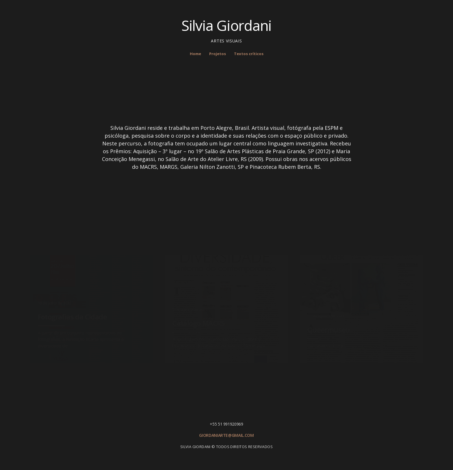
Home (195, 53)
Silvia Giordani (226, 25)
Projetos (217, 53)
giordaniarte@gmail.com (226, 435)
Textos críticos (248, 53)
